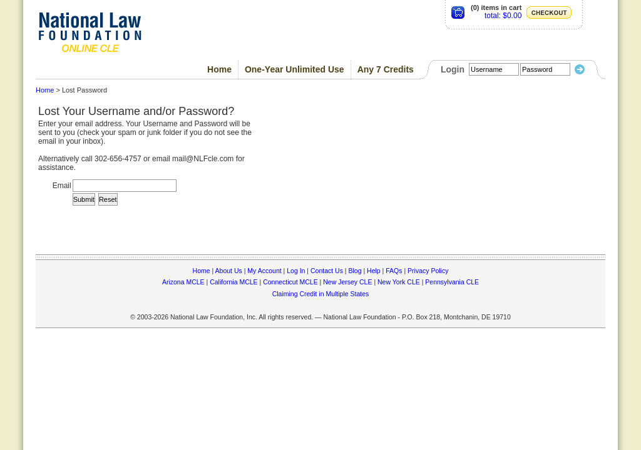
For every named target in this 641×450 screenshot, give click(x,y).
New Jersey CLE (347, 282)
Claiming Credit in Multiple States (320, 294)
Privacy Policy (428, 270)
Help (374, 270)
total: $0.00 (503, 15)
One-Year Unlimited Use (294, 69)
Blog (354, 270)
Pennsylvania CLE (452, 282)
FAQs (394, 270)
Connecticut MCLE (290, 282)
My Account (264, 270)
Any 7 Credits (385, 69)
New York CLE (398, 282)
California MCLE (233, 282)
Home (219, 69)
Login (452, 69)
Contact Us (326, 270)
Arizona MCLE (183, 282)
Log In (296, 270)
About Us (228, 270)
